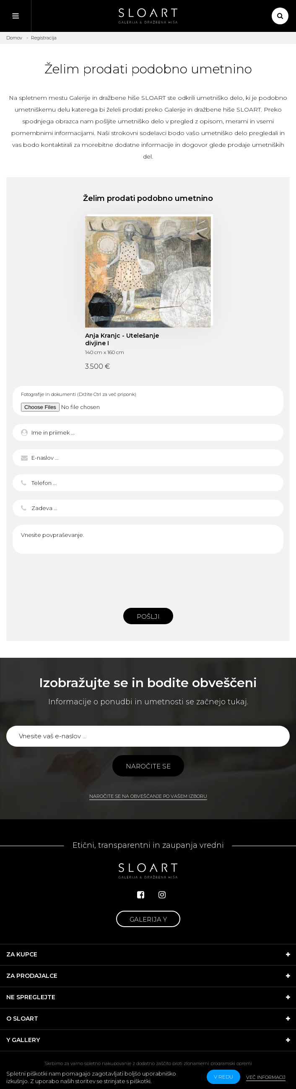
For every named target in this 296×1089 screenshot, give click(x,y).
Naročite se (148, 766)
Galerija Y (148, 919)
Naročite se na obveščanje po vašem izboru (148, 796)
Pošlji (148, 616)
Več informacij (266, 1077)
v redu (223, 1076)
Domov (14, 38)
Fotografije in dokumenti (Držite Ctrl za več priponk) (78, 394)
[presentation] (148, 578)
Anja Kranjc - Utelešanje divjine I (122, 339)
